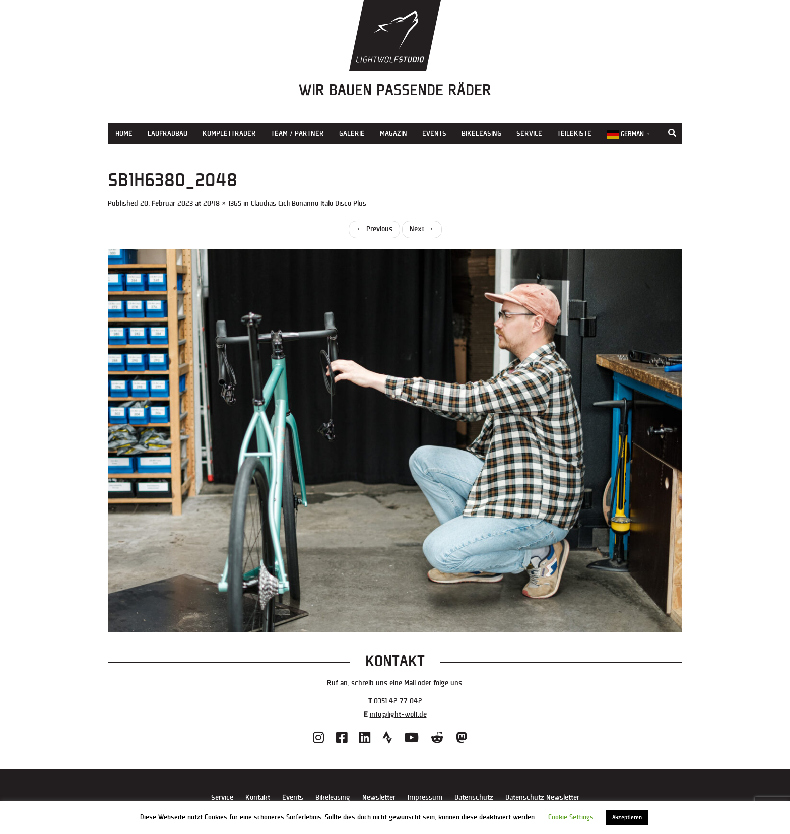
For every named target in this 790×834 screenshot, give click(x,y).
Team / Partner (297, 133)
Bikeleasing (481, 133)
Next (422, 229)
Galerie (352, 133)
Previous (374, 229)
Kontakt (257, 797)
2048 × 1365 (222, 203)
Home (124, 133)
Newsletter (379, 797)
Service (529, 133)
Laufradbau (167, 133)
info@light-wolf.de (398, 714)
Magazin (393, 133)
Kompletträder (229, 133)
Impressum (425, 797)
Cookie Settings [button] (571, 817)
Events (434, 133)
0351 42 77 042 (398, 701)
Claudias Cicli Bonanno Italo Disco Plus (308, 203)
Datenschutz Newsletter (542, 797)
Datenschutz (473, 797)
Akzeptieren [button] (627, 817)
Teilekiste (574, 133)
